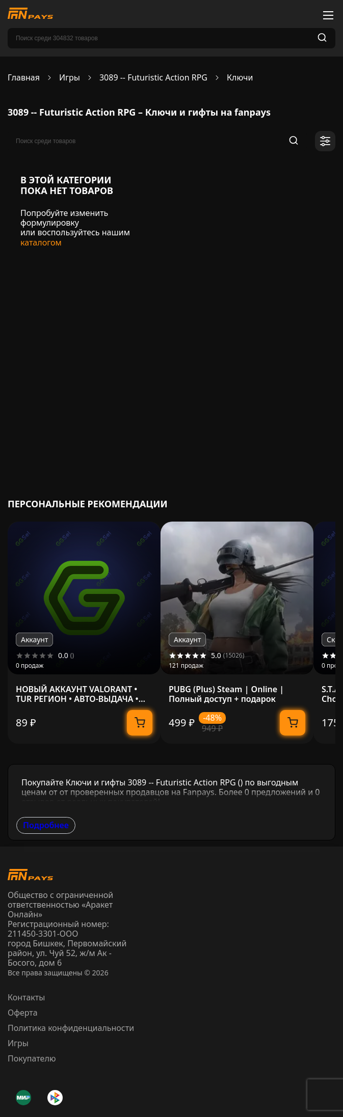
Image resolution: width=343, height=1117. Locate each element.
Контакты (26, 997)
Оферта (23, 1012)
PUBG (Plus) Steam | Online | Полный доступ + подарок (226, 694)
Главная (24, 78)
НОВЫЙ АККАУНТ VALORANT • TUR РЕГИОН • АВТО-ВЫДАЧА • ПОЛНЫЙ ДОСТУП (77, 694)
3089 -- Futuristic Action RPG (153, 78)
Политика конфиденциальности (71, 1027)
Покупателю (32, 1058)
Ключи (240, 78)
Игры (69, 78)
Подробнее (46, 825)
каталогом (41, 242)
